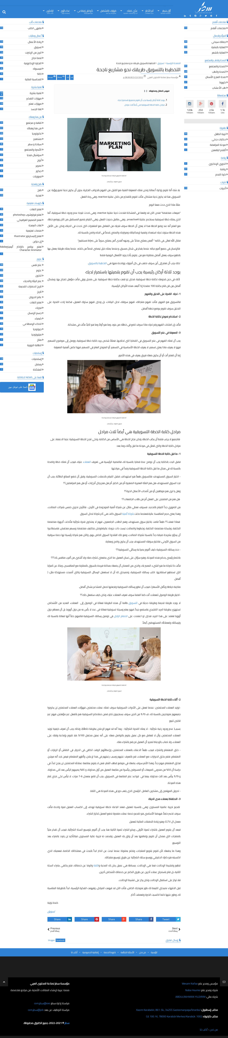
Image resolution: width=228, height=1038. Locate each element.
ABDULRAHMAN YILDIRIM (190, 996)
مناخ (39, 340)
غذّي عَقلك (130, 11)
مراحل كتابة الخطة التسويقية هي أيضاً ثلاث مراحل (144, 105)
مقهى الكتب (35, 29)
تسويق (51, 911)
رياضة (223, 170)
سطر (67, 1023)
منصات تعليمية (34, 231)
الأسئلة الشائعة (127, 952)
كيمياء (38, 319)
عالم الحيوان (35, 298)
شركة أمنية (128, 513)
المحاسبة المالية (33, 80)
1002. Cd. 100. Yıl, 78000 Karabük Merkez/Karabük (174, 1016)
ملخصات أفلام (218, 29)
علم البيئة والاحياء (32, 281)
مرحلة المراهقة (218, 145)
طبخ (40, 191)
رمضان (38, 365)
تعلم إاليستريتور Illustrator (28, 236)
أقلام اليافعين (218, 150)
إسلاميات (37, 359)
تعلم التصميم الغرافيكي (29, 220)
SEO (39, 74)
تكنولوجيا (37, 134)
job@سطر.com (35, 1009)
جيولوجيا (37, 330)
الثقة (96, 865)
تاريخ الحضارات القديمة (30, 287)
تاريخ (39, 292)
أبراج (39, 161)
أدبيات (223, 189)
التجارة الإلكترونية (33, 64)
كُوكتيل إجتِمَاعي (85, 11)
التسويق (133, 602)
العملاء (87, 461)
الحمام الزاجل (121, 616)
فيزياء (38, 308)
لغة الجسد (36, 110)
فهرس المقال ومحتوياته (156, 91)
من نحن (142, 952)
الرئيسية (154, 952)
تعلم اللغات (36, 210)
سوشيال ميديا (34, 155)
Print (61, 77)
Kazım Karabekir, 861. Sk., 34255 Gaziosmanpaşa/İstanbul (168, 1009)
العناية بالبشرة (218, 48)
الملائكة (37, 370)
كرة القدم (220, 175)
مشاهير (37, 139)
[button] (22, 387)
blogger (51, 940)
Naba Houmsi (192, 990)
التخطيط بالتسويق (97, 263)
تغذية (39, 196)
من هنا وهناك (34, 129)
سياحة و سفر (35, 145)
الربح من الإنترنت (33, 53)
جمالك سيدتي (219, 42)
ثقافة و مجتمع (34, 123)
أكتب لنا (74, 952)
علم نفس (37, 265)
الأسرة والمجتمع (33, 150)
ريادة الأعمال (35, 42)
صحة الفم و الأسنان (215, 77)
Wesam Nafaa (189, 983)
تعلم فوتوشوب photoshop (27, 215)
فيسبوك (37, 69)
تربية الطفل (220, 134)
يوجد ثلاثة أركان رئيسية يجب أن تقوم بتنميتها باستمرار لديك (141, 100)
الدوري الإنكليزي (217, 164)
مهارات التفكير (34, 99)
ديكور (39, 171)
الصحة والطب (219, 72)
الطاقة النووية (34, 346)
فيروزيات (37, 177)
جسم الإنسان (35, 313)
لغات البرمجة (35, 226)
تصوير (39, 166)
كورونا (222, 83)
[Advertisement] (114, 40)
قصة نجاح (37, 58)
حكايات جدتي (219, 140)
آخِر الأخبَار (149, 11)
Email (51, 77)
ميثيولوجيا (36, 335)
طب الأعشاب (219, 88)
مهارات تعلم (35, 104)
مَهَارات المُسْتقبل (108, 11)
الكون (38, 276)
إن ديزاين (37, 242)
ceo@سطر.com (42, 1003)
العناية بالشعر (219, 53)
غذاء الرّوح (65, 11)
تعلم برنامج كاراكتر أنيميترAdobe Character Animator (21, 248)
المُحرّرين (49, 11)
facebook (60, 940)
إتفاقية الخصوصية (90, 952)
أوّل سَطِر (166, 11)
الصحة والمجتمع (217, 67)
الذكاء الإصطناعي (32, 324)
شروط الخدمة (110, 952)
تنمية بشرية (36, 93)
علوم (39, 271)
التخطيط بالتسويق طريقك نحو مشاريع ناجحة (139, 69)
